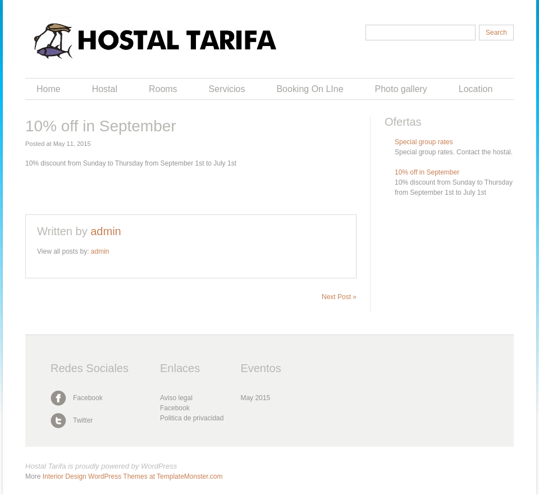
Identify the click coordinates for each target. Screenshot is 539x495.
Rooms (163, 89)
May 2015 (255, 398)
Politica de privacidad (191, 418)
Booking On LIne (309, 89)
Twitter (83, 420)
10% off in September (427, 172)
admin (105, 231)
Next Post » (339, 297)
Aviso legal (176, 398)
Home (48, 89)
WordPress (159, 466)
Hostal (104, 89)
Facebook (88, 398)
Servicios (227, 89)
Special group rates (424, 142)
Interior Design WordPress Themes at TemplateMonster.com (133, 476)
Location (475, 89)
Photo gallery (401, 89)
